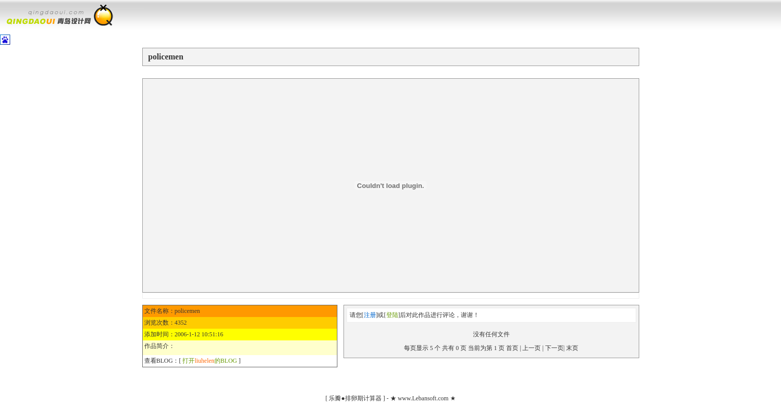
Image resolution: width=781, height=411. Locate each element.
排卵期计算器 (363, 398)
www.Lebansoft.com (423, 398)
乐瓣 (335, 398)
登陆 (392, 315)
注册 (370, 315)
